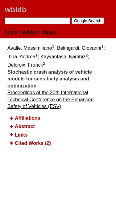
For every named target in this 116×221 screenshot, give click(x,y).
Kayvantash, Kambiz (62, 56)
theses (49, 32)
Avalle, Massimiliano (29, 48)
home (11, 32)
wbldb (15, 10)
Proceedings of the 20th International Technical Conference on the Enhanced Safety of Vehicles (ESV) (50, 99)
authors (29, 32)
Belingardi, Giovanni (79, 48)
